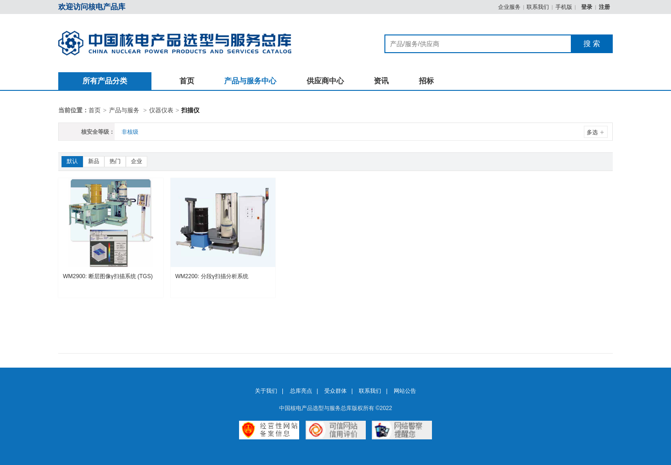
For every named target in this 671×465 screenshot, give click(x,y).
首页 (186, 81)
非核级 (130, 132)
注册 (604, 7)
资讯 (381, 81)
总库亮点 (301, 391)
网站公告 (405, 391)
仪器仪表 (161, 110)
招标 (426, 81)
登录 (587, 7)
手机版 (563, 7)
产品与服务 (124, 110)
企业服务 (509, 7)
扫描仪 (190, 110)
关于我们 (266, 391)
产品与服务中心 (250, 81)
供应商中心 (325, 81)
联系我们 (538, 7)
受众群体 (335, 391)
